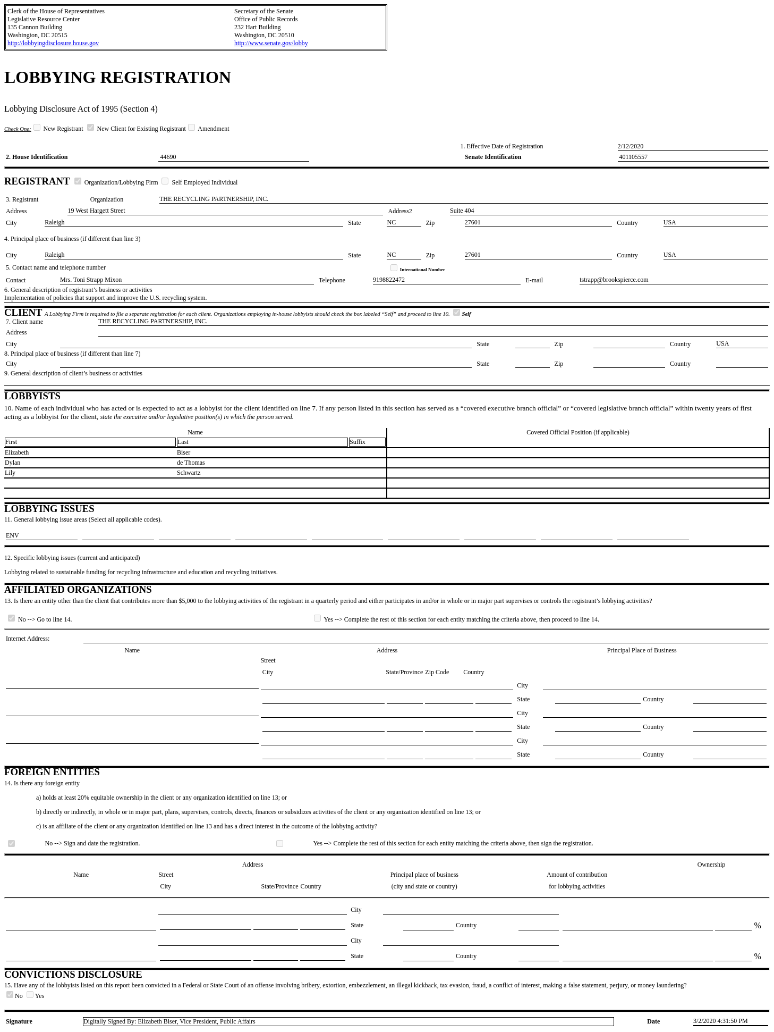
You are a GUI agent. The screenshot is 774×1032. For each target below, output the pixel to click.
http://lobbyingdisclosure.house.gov (53, 43)
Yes (35, 996)
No (15, 996)
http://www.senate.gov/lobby (271, 43)
